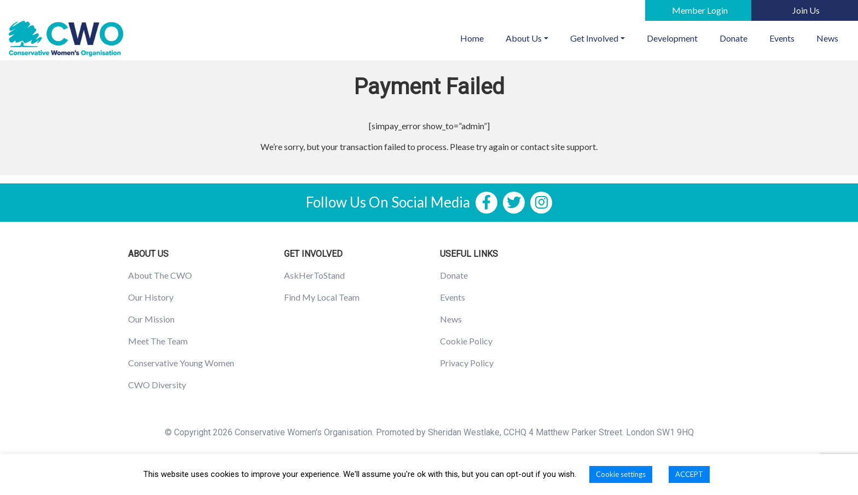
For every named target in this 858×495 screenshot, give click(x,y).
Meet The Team (158, 341)
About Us (524, 38)
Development (672, 38)
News (827, 38)
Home (477, 37)
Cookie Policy (466, 341)
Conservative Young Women (181, 363)
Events (782, 38)
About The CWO (160, 275)
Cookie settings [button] (621, 474)
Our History (150, 297)
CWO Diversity (157, 384)
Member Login (700, 10)
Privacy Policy (467, 363)
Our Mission (151, 319)
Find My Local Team (322, 297)
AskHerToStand (314, 275)
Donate (733, 38)
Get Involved (594, 38)
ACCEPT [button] (689, 474)
